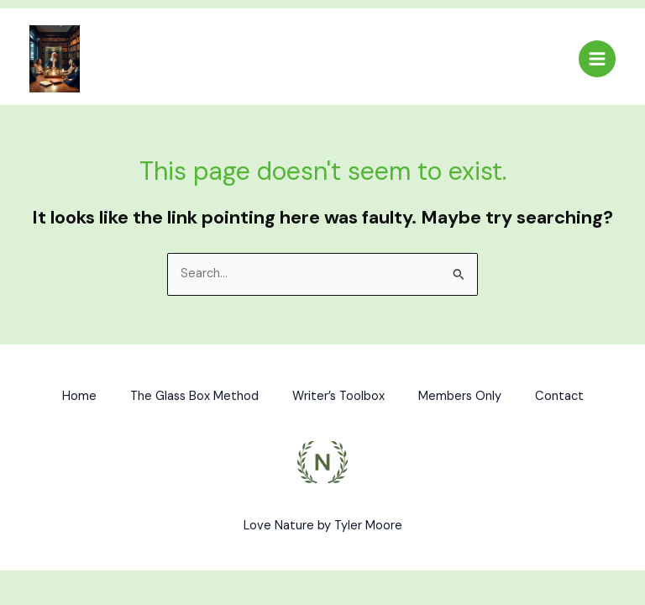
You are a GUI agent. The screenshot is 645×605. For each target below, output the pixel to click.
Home (79, 396)
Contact (559, 396)
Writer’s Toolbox (338, 396)
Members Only (459, 396)
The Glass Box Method (194, 396)
